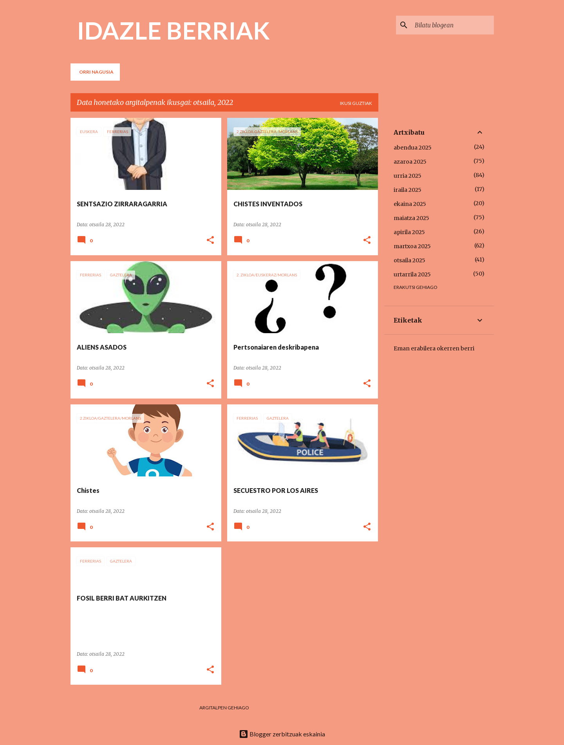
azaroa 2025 (410, 161)
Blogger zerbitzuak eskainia (282, 734)
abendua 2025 (413, 147)
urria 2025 (407, 175)
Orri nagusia (96, 72)
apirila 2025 (409, 232)
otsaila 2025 (409, 260)
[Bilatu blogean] (453, 25)
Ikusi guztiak (356, 103)
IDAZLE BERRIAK (173, 30)
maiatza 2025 (411, 218)
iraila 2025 (407, 189)
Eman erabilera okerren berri (434, 348)
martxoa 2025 (412, 246)
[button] (210, 240)
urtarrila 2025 (412, 274)
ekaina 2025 (410, 203)
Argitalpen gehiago (224, 708)
